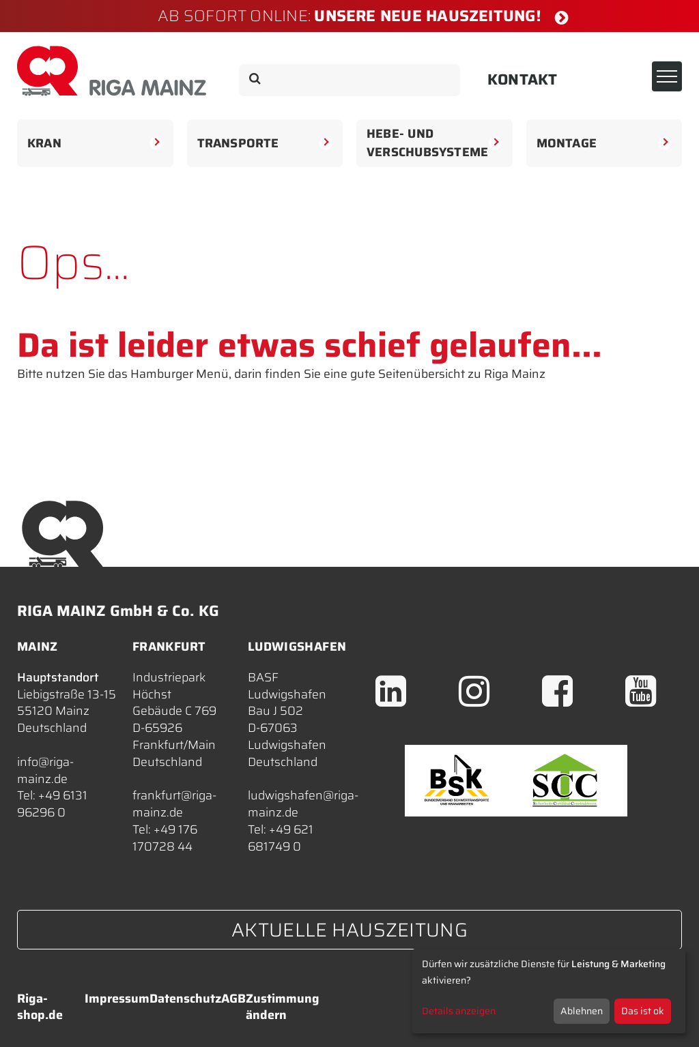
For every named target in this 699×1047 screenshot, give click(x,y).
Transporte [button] (265, 145)
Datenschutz (185, 998)
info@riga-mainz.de (45, 770)
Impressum (117, 998)
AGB (233, 998)
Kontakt (522, 79)
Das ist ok (642, 1010)
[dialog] (548, 991)
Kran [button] (95, 145)
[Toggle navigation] (667, 76)
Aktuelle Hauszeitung (349, 930)
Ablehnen (581, 1010)
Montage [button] (604, 145)
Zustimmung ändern (282, 1006)
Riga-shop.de (40, 1006)
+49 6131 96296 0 (52, 804)
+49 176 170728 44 (164, 838)
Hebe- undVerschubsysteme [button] (434, 143)
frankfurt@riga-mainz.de (174, 804)
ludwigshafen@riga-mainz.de (303, 804)
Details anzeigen (459, 1010)
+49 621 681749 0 (280, 838)
